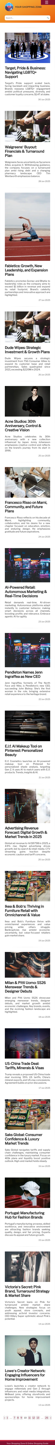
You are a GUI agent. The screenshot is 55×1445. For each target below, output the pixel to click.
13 (38, 1417)
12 (33, 1417)
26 (46, 1417)
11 (29, 1417)
